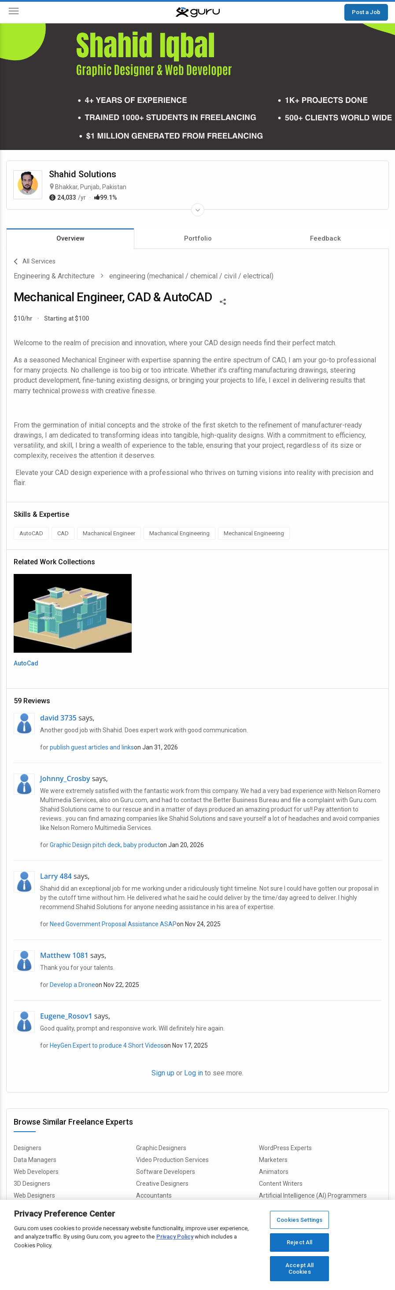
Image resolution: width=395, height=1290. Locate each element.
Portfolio (198, 238)
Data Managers (35, 1159)
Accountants (154, 1195)
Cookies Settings (299, 1220)
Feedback (325, 238)
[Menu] (13, 12)
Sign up (162, 1073)
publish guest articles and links (92, 747)
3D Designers (32, 1183)
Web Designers (34, 1195)
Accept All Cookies (299, 1268)
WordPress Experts (285, 1147)
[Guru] (198, 12)
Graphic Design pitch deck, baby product (105, 844)
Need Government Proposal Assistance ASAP (113, 924)
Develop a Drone (72, 984)
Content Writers (281, 1183)
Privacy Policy (174, 1236)
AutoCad (26, 663)
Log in (193, 1073)
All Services (34, 261)
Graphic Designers (161, 1147)
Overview (70, 238)
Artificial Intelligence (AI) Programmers (313, 1195)
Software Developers (165, 1171)
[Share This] (222, 301)
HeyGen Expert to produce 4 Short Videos (107, 1045)
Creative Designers (162, 1183)
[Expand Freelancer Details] (197, 209)
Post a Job (366, 11)
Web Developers (36, 1171)
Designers (27, 1147)
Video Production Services (172, 1159)
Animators (273, 1171)
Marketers (273, 1159)
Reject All (299, 1242)
